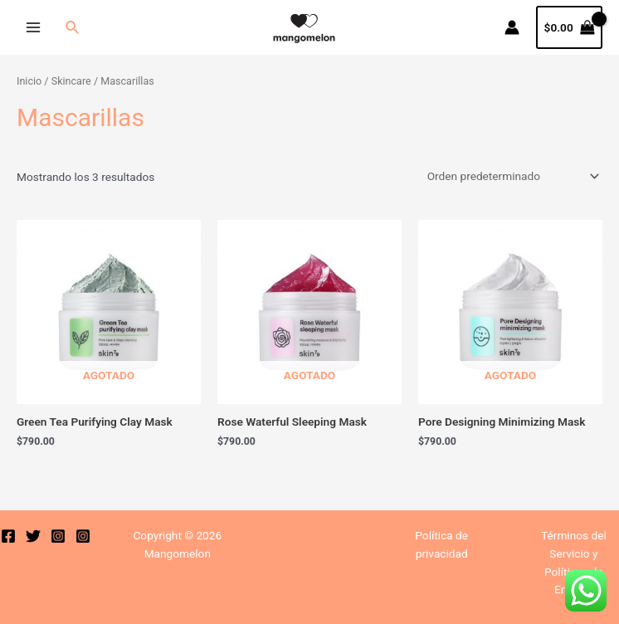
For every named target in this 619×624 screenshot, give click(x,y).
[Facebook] (8, 536)
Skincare (71, 81)
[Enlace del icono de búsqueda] (73, 27)
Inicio (29, 81)
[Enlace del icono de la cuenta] (511, 27)
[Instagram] (58, 536)
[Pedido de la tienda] (510, 176)
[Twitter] (33, 536)
